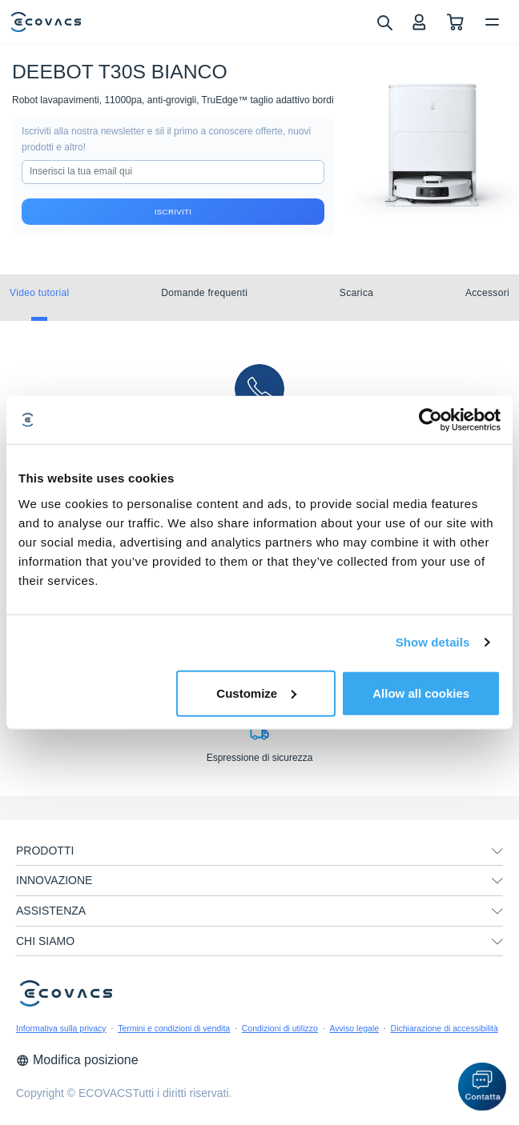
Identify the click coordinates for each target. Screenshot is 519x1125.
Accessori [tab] (487, 292)
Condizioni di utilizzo (280, 1028)
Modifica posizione (77, 1060)
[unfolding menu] (497, 851)
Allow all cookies (420, 692)
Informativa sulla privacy (61, 1028)
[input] (173, 172)
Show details (433, 642)
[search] (384, 21)
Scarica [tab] (356, 292)
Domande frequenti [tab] (204, 292)
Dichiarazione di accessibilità (444, 1028)
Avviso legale (354, 1028)
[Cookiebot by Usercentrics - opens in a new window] (430, 420)
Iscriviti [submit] (173, 211)
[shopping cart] (455, 22)
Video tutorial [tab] (40, 292)
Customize (256, 692)
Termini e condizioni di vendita (174, 1028)
